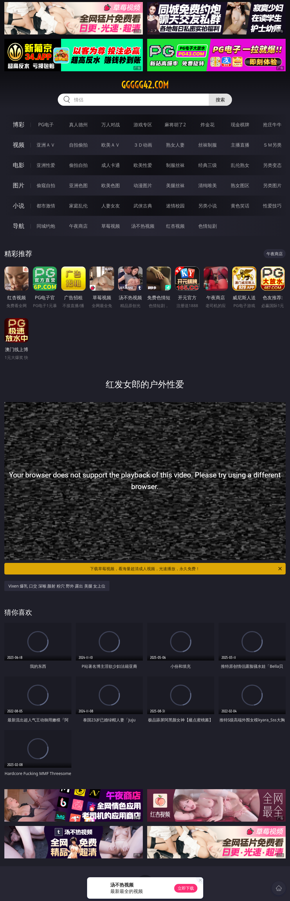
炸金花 (208, 124)
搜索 (220, 99)
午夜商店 (78, 226)
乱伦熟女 (240, 165)
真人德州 (78, 124)
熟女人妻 (175, 145)
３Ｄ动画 (143, 145)
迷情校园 (175, 206)
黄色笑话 (240, 206)
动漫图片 (143, 185)
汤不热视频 (142, 226)
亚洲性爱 (46, 165)
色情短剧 (207, 226)
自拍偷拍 (78, 145)
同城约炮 (46, 226)
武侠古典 (143, 206)
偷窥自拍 (46, 185)
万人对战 (110, 124)
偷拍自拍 (78, 165)
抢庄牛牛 (272, 124)
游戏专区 (143, 124)
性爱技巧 (272, 206)
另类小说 (207, 206)
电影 (18, 165)
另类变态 (272, 165)
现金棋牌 (240, 124)
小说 (18, 205)
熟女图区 (240, 185)
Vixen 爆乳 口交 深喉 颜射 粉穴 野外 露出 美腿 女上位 (56, 586)
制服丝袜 (175, 165)
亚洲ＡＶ (46, 145)
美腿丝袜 (175, 185)
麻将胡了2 (175, 124)
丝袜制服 (207, 145)
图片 (18, 185)
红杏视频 (175, 226)
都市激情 (46, 206)
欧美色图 (110, 185)
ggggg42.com (145, 85)
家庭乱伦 (78, 206)
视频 (18, 145)
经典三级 (207, 165)
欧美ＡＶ (110, 145)
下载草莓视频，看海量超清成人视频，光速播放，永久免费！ (186, 568)
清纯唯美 (207, 185)
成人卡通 (110, 165)
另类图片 (272, 185)
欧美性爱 (143, 165)
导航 (18, 226)
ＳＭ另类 (272, 145)
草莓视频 (110, 226)
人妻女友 (110, 206)
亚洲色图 (78, 185)
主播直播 (240, 145)
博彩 (18, 124)
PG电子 (46, 124)
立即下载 (186, 888)
